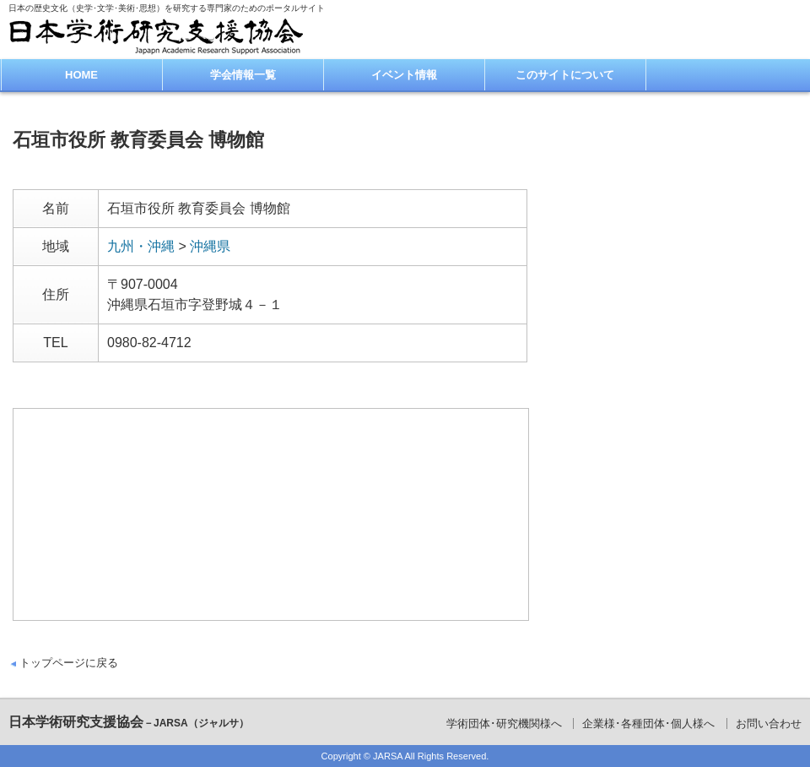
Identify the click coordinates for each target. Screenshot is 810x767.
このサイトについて (565, 74)
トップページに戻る (68, 662)
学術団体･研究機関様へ (504, 723)
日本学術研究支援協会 (128, 722)
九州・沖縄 (141, 246)
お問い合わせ (769, 723)
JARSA (387, 756)
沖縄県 (210, 246)
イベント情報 (404, 74)
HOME (81, 74)
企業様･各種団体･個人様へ (648, 723)
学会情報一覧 (243, 74)
